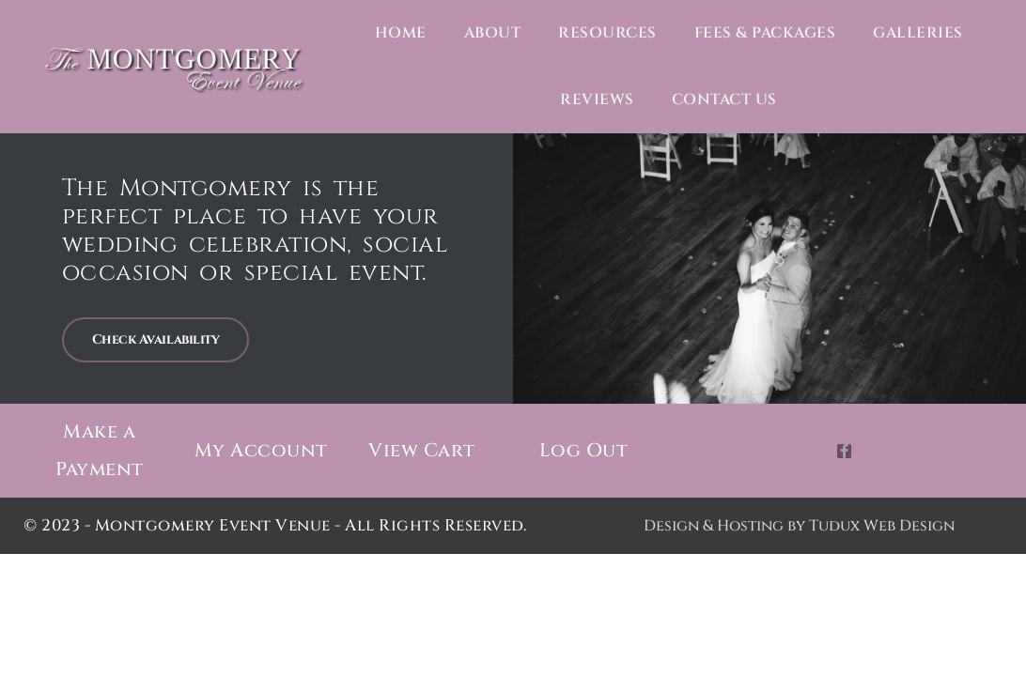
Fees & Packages (765, 33)
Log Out (583, 450)
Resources (607, 33)
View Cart (421, 450)
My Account (260, 450)
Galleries (918, 33)
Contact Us (724, 99)
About (492, 33)
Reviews (597, 99)
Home (401, 33)
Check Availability (156, 339)
